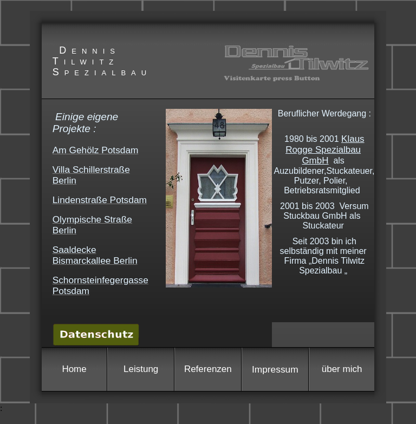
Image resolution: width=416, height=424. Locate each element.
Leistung (140, 369)
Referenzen (208, 369)
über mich (342, 369)
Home (74, 369)
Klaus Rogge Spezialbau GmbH (324, 150)
